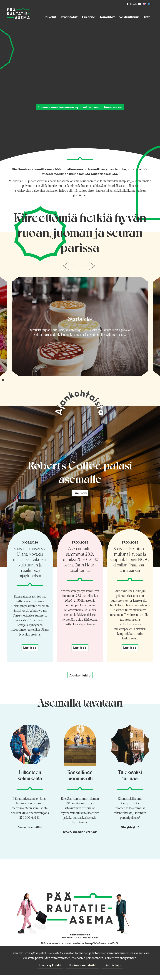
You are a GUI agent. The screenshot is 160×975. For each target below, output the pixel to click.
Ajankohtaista (80, 675)
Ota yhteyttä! (130, 827)
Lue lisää (80, 493)
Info (147, 17)
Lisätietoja (113, 965)
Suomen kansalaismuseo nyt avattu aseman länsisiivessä (80, 107)
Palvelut (50, 17)
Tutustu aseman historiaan (80, 832)
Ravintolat (69, 17)
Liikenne (88, 17)
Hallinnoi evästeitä (82, 965)
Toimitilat (107, 17)
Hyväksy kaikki (50, 965)
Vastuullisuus (129, 17)
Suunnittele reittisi (30, 827)
